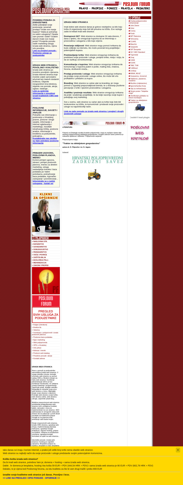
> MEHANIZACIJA (39, 263)
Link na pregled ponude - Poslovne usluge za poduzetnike (45, 52)
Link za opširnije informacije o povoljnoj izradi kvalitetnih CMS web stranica (45, 94)
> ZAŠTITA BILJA (39, 257)
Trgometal (134, 55)
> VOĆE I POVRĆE (39, 255)
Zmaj (132, 57)
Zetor (132, 28)
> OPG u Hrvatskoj (39, 345)
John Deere (134, 25)
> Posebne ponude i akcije (42, 356)
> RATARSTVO (38, 244)
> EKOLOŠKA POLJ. (40, 260)
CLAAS (133, 41)
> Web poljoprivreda (39, 342)
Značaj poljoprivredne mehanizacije (138, 22)
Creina (132, 31)
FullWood (134, 68)
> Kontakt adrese (38, 358)
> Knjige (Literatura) (39, 325)
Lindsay (133, 71)
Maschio (133, 44)
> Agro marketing (38, 340)
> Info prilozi (36, 348)
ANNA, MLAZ (135, 73)
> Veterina (36, 330)
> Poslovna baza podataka (42, 337)
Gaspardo (134, 47)
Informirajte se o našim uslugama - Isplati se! (44, 182)
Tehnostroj (134, 39)
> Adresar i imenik (39, 350)
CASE (132, 60)
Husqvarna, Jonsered (138, 76)
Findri (132, 33)
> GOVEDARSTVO (39, 247)
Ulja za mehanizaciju (138, 88)
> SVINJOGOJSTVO (40, 249)
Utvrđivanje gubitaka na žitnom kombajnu (138, 97)
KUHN (132, 63)
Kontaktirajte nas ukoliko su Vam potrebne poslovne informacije (46, 140)
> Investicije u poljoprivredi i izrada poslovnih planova (45, 333)
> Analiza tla (36, 327)
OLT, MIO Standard (137, 52)
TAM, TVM (134, 65)
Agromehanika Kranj (138, 86)
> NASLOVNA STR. (39, 241)
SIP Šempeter (135, 49)
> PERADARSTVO (39, 252)
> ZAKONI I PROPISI (40, 265)
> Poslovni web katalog (41, 353)
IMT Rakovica (135, 36)
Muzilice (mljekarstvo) (138, 83)
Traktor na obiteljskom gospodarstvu (138, 101)
